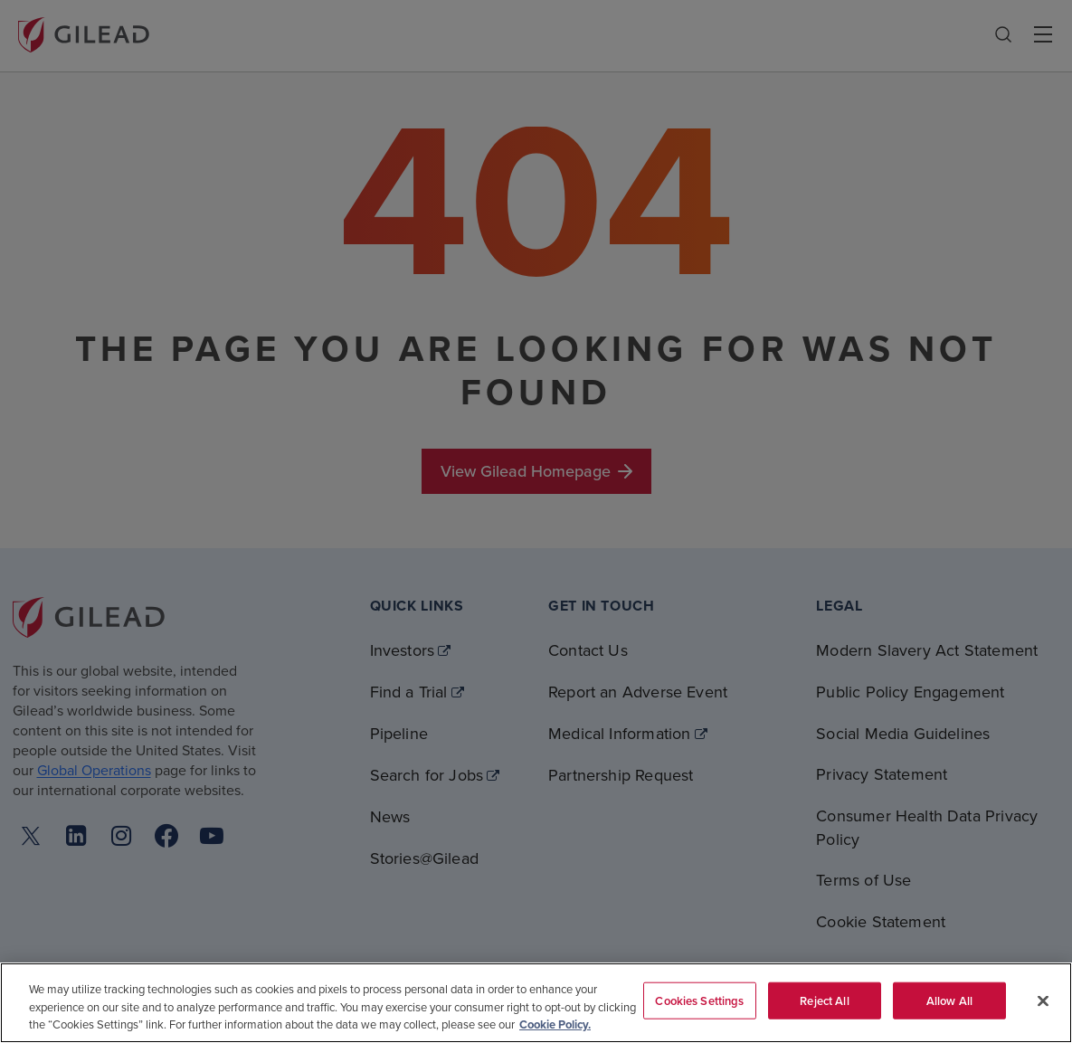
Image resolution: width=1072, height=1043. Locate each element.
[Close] (1043, 1000)
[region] (536, 1002)
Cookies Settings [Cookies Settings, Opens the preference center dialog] (699, 1000)
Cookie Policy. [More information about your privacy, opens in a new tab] (555, 1024)
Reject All (824, 1000)
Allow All (949, 1000)
